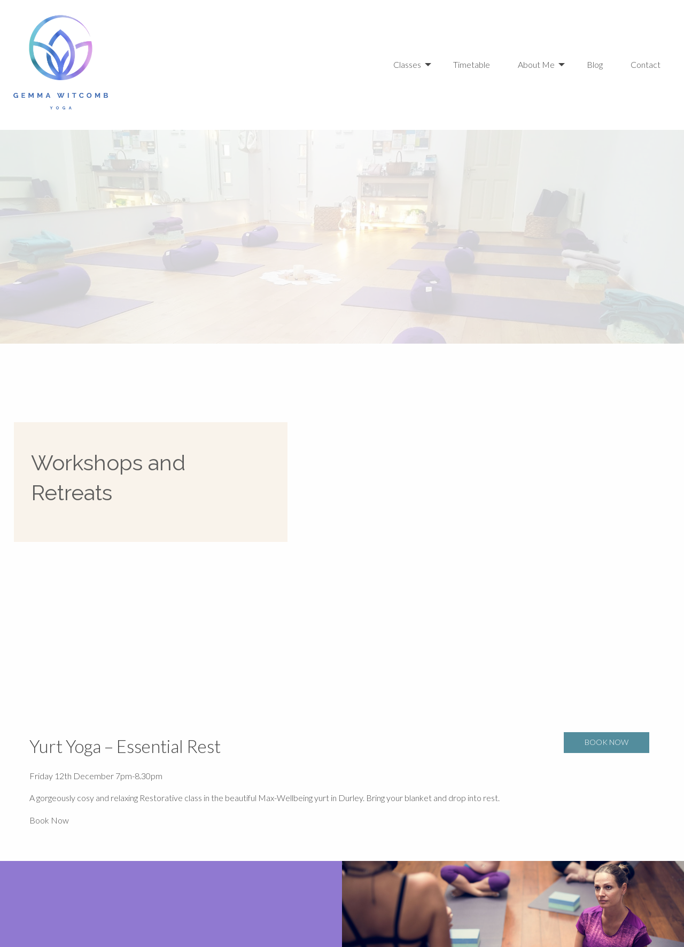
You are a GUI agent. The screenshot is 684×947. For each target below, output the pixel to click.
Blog (595, 64)
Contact (645, 64)
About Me (536, 64)
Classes (407, 64)
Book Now (49, 820)
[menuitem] (415, 65)
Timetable (471, 64)
